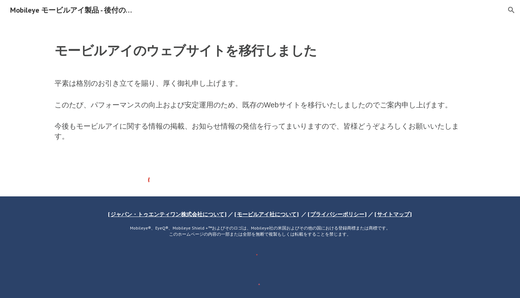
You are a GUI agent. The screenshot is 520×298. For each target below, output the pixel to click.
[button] (511, 10)
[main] (260, 92)
